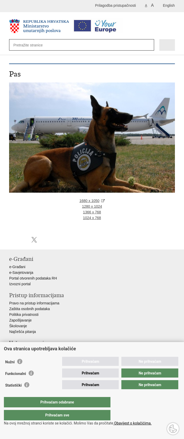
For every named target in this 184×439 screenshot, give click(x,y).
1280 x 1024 (92, 206)
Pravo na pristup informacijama (34, 303)
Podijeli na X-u (34, 239)
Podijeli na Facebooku (23, 239)
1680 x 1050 (89, 201)
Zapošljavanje (20, 320)
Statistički (13, 396)
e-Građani (17, 267)
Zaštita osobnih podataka (29, 309)
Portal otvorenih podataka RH (33, 278)
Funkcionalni (15, 384)
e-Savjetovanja (21, 272)
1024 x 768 (92, 218)
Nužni (10, 372)
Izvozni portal (19, 284)
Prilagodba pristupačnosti (115, 5)
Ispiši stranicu (12, 239)
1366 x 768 (92, 212)
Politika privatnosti (23, 314)
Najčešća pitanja (22, 332)
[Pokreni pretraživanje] (147, 45)
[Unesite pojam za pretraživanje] (32, 45)
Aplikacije (16, 351)
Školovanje (18, 326)
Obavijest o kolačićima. (132, 423)
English (169, 5)
